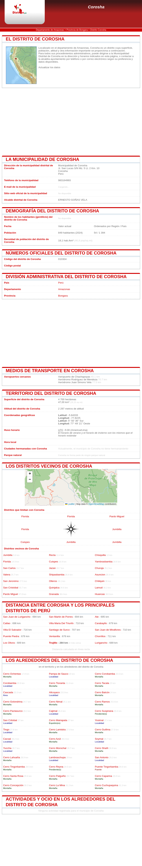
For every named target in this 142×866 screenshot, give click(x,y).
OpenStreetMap (96, 504)
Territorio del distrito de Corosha (51, 393)
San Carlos (9, 568)
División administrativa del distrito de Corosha (66, 276)
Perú (61, 282)
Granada (54, 594)
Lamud (99, 587)
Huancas (100, 594)
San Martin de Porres (61, 616)
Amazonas (64, 289)
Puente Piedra (11, 636)
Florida (25, 516)
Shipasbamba (56, 574)
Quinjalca (54, 587)
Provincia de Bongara (77, 30)
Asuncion (100, 574)
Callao (6, 623)
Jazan (52, 568)
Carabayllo (101, 623)
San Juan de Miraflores (108, 629)
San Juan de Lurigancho (16, 616)
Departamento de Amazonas (50, 30)
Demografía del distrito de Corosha (52, 210)
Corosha (96, 7)
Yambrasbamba (103, 561)
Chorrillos (100, 636)
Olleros (53, 581)
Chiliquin (99, 581)
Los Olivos (9, 642)
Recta (52, 555)
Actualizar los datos (49, 67)
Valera (6, 574)
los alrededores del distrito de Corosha (59, 660)
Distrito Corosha (98, 30)
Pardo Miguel (116, 516)
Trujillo (53, 642)
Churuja (99, 568)
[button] (30, 474)
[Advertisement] (71, 122)
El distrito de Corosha (35, 38)
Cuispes (25, 542)
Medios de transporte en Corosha (50, 370)
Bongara (63, 295)
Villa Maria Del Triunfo (61, 623)
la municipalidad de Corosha (42, 159)
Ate (97, 616)
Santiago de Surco (59, 629)
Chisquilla (100, 555)
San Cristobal (10, 587)
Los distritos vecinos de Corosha (49, 466)
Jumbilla (116, 529)
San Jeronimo (11, 581)
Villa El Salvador (12, 629)
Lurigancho (101, 642)
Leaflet (70, 504)
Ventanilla (54, 636)
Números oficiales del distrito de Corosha (61, 252)
